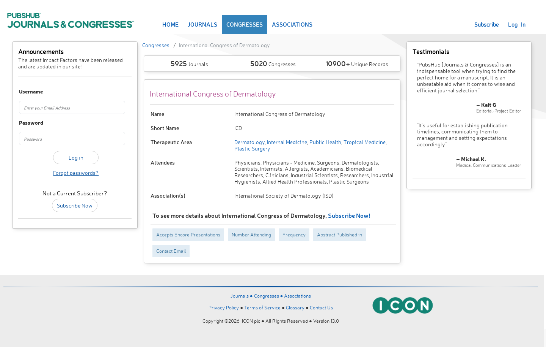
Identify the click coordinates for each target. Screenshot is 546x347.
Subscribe (486, 24)
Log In (517, 24)
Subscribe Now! (349, 215)
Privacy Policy (224, 307)
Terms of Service (262, 307)
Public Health (324, 142)
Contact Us (321, 307)
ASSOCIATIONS (292, 24)
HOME (170, 24)
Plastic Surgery (252, 148)
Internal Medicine (286, 142)
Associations (297, 296)
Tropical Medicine (364, 142)
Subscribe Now (75, 205)
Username (27, 92)
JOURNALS (202, 24)
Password (27, 123)
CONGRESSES (244, 24)
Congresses (155, 45)
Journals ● (242, 296)
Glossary (295, 307)
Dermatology (249, 142)
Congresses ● (269, 296)
